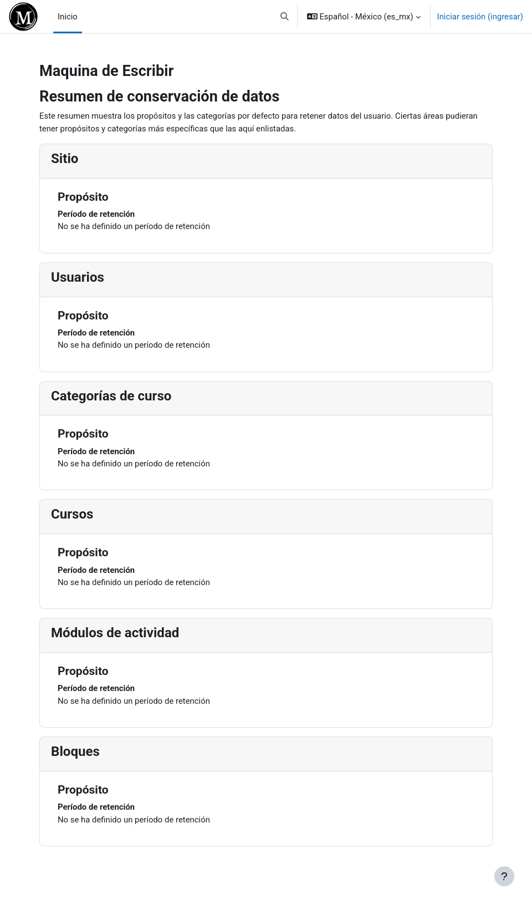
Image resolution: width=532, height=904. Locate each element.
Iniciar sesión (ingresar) (480, 17)
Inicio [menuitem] (68, 17)
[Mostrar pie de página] (504, 876)
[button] (284, 16)
